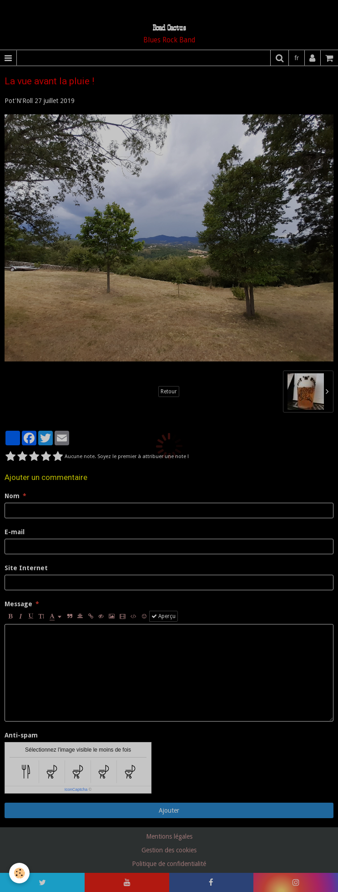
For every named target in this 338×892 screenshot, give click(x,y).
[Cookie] (19, 873)
